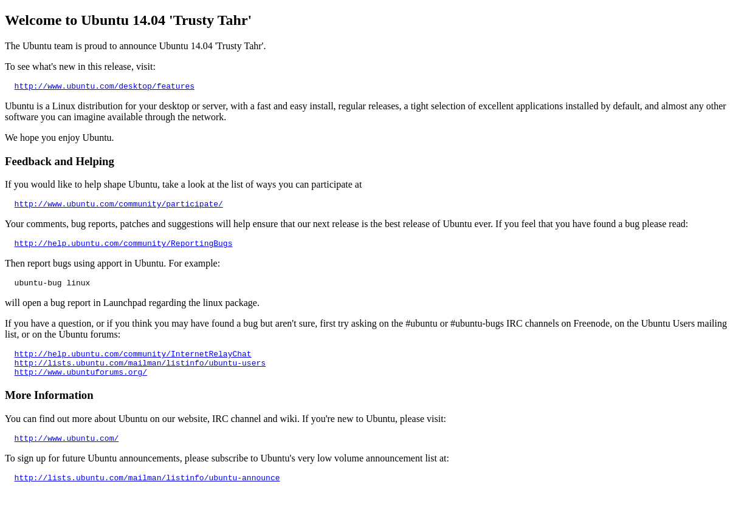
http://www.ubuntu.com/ (67, 452)
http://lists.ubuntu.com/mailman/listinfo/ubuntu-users (140, 373)
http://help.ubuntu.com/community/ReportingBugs (124, 248)
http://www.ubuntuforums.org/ (81, 384)
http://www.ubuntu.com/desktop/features (104, 87)
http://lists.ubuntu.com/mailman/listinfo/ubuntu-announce (147, 493)
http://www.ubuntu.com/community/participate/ (119, 207)
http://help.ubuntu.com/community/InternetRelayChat (133, 362)
